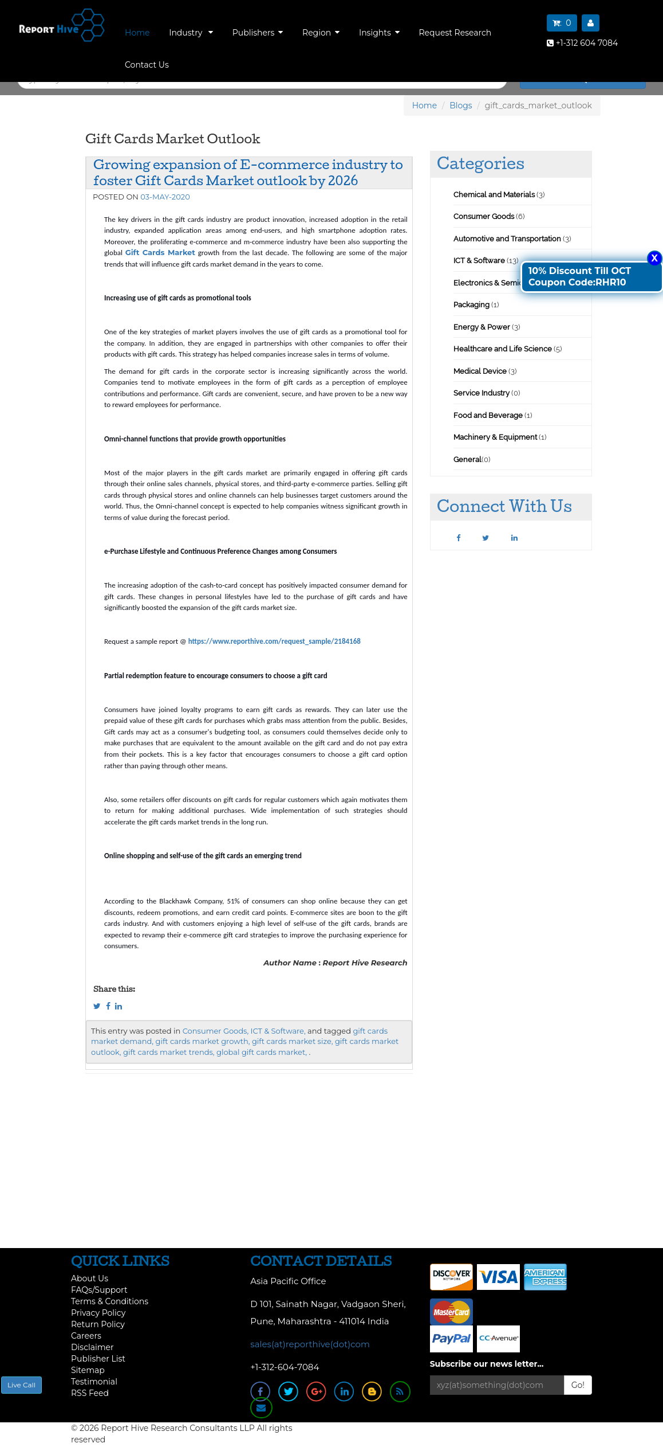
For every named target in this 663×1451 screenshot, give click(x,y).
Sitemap (88, 1370)
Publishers (257, 33)
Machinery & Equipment (495, 437)
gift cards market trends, (169, 1052)
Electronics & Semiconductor (504, 283)
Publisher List (98, 1359)
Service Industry (481, 393)
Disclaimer (92, 1347)
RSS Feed (90, 1393)
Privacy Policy (98, 1313)
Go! (578, 1385)
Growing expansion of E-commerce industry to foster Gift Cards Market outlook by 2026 (248, 172)
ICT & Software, (278, 1030)
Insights (379, 33)
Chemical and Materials (494, 194)
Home (137, 33)
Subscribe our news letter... (487, 1364)
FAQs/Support (99, 1290)
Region (321, 33)
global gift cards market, (261, 1052)
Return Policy (98, 1324)
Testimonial (94, 1381)
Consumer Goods (483, 216)
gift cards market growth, (203, 1041)
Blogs (460, 105)
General (467, 459)
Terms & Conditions (109, 1301)
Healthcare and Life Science (503, 349)
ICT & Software (479, 260)
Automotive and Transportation (507, 238)
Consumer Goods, (215, 1030)
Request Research (455, 33)
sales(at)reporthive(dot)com (310, 1344)
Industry (191, 33)
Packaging (471, 304)
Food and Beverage (488, 415)
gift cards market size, (292, 1041)
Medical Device (480, 371)
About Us (89, 1278)
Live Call (21, 1384)
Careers (86, 1336)
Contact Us (147, 65)
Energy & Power (481, 327)
